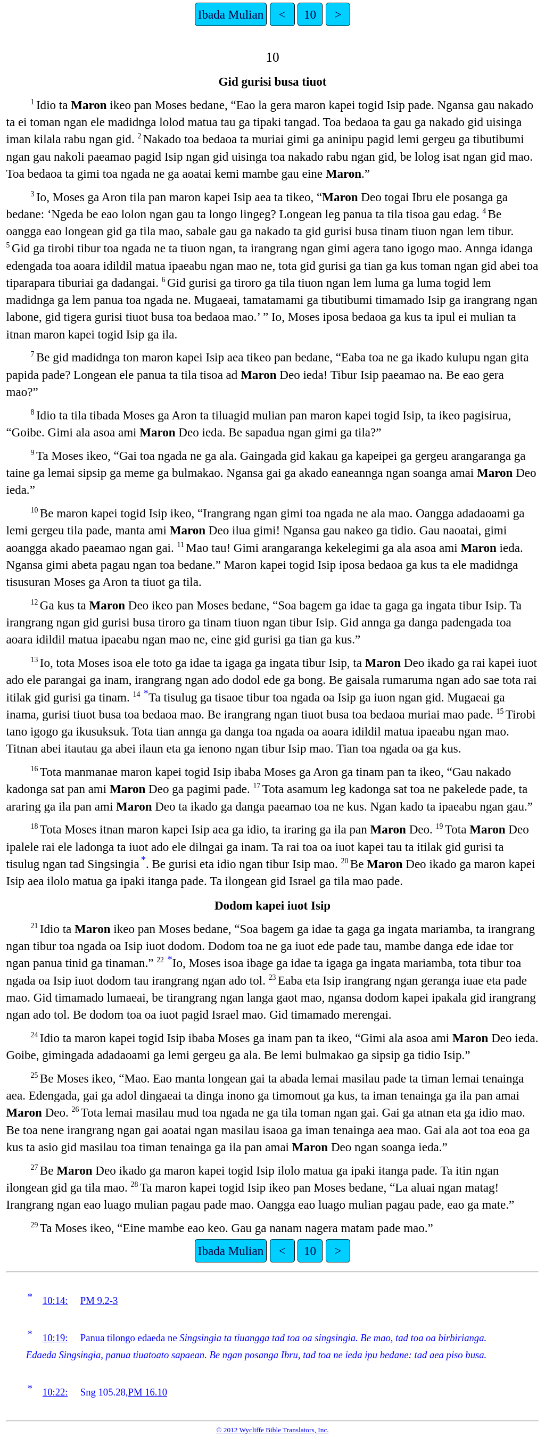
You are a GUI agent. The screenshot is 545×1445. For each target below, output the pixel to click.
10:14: (55, 1300)
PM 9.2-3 (99, 1300)
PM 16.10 (148, 1392)
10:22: (55, 1392)
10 (310, 14)
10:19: (55, 1337)
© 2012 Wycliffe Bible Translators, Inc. (272, 1430)
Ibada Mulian (230, 14)
